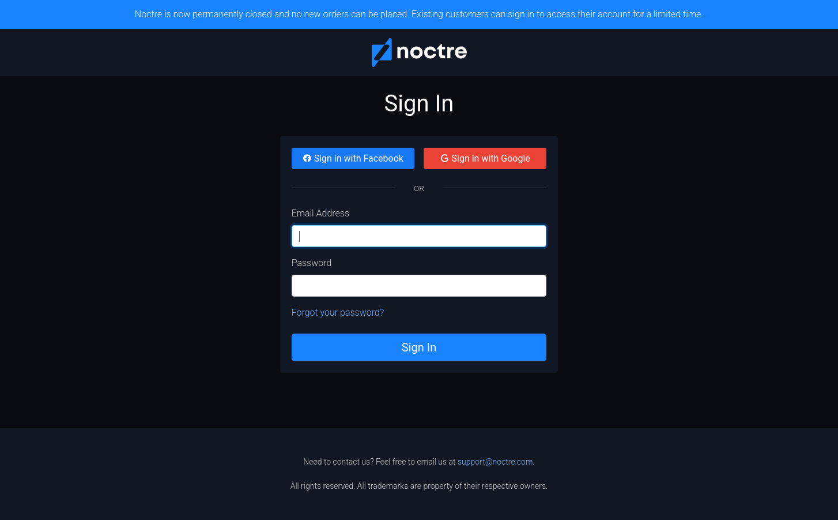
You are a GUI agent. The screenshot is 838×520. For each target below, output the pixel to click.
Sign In (419, 347)
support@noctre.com (495, 461)
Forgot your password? (338, 312)
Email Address (320, 213)
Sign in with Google (485, 158)
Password (312, 262)
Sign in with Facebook (353, 158)
